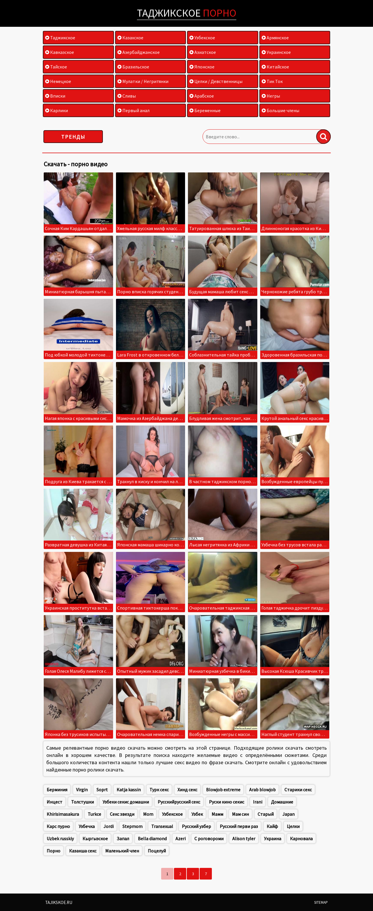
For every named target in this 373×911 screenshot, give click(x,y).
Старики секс (298, 789)
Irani (257, 802)
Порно (53, 851)
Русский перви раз (239, 826)
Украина (272, 838)
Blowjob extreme (223, 789)
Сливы (126, 96)
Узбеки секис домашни (126, 802)
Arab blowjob (262, 789)
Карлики (56, 110)
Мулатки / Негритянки (142, 81)
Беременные (205, 110)
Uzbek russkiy (60, 838)
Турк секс (159, 789)
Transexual (162, 826)
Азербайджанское (138, 52)
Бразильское (133, 67)
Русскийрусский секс (179, 802)
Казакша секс (82, 851)
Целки (293, 826)
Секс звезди (122, 814)
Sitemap (321, 902)
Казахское (130, 37)
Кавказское (59, 52)
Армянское (275, 37)
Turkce (94, 814)
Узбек (197, 814)
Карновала (301, 838)
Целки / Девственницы (215, 81)
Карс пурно (58, 826)
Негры (271, 96)
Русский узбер (196, 826)
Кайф (272, 826)
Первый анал (133, 110)
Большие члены (280, 110)
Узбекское (202, 37)
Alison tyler (243, 838)
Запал (123, 838)
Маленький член (122, 851)
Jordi (108, 826)
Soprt (102, 789)
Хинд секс (187, 789)
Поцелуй (157, 851)
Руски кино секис (226, 802)
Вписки (55, 96)
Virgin (82, 789)
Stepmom (132, 826)
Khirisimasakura (63, 814)
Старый (266, 814)
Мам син (240, 814)
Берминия (57, 789)
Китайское (275, 67)
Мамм (217, 814)
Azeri (180, 838)
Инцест (54, 802)
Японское (201, 67)
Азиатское (202, 52)
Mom (148, 814)
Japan (288, 814)
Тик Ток (272, 81)
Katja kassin (129, 789)
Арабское (201, 96)
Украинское (276, 52)
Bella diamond (152, 838)
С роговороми (209, 838)
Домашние (282, 802)
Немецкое (58, 81)
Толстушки (82, 802)
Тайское (56, 67)
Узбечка (87, 826)
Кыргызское (95, 838)
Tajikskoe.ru (58, 902)
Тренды (73, 136)
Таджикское (186, 13)
